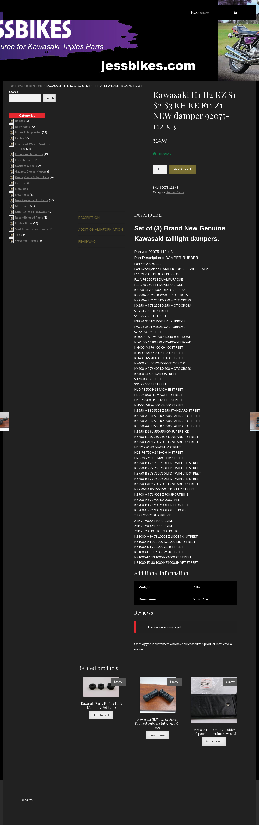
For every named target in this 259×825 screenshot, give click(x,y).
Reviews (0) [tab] (87, 241)
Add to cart (182, 169)
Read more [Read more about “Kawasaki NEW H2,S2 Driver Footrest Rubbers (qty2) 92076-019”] (157, 735)
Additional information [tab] (100, 229)
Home (19, 85)
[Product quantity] (160, 169)
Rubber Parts (34, 85)
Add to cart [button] (101, 715)
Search (13, 91)
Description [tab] (89, 217)
